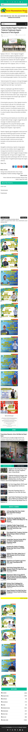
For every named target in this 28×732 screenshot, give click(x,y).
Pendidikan (5, 711)
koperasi (5, 699)
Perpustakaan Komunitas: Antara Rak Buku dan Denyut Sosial (14, 435)
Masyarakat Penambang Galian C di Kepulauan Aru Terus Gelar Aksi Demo (17, 491)
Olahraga (5, 702)
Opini (4, 705)
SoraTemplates (9, 727)
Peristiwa (5, 714)
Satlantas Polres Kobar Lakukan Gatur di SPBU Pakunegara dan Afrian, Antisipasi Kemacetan (16, 555)
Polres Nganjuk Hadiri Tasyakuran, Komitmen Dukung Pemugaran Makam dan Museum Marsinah (17, 534)
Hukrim (4, 692)
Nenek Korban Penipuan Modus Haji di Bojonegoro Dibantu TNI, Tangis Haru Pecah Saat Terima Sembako (17, 569)
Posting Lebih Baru (5, 217)
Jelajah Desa (6, 696)
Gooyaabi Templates (23, 727)
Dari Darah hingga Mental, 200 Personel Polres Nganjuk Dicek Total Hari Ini (17, 485)
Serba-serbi (5, 36)
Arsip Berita (20, 466)
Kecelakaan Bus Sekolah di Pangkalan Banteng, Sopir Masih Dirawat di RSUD (15, 547)
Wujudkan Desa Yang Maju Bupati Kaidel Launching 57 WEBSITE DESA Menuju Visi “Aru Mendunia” (17, 519)
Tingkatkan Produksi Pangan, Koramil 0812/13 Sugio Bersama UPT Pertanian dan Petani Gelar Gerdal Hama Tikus (17, 526)
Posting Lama (23, 217)
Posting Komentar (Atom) (12, 219)
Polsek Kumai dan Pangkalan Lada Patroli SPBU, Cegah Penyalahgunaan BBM (16, 561)
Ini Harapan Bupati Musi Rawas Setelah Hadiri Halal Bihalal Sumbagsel (16, 512)
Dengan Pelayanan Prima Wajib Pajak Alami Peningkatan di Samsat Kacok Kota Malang (16, 591)
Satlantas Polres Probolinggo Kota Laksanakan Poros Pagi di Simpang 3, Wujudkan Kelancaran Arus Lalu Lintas (15, 584)
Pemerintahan (6, 708)
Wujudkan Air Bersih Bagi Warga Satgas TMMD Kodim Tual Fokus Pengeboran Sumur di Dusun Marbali (17, 470)
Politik (4, 717)
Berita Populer (7, 466)
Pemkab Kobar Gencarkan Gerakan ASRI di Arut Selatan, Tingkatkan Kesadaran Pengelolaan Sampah (16, 541)
